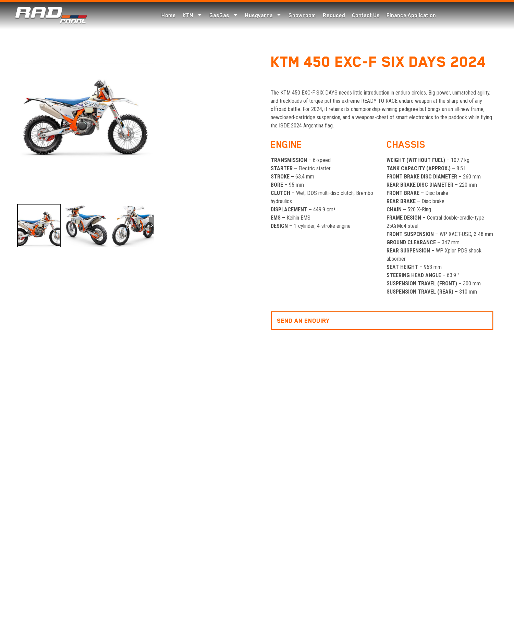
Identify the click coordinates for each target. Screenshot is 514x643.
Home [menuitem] (168, 15)
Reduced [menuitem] (334, 15)
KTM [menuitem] (193, 15)
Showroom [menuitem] (302, 15)
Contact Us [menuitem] (366, 15)
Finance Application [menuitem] (411, 15)
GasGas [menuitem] (223, 15)
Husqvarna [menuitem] (263, 15)
